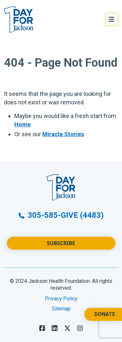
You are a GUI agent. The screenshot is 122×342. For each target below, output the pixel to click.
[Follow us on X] (67, 328)
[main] (61, 100)
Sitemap (61, 309)
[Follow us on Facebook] (42, 328)
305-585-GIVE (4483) (61, 215)
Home (22, 124)
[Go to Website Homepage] (18, 20)
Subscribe (61, 243)
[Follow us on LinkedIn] (55, 328)
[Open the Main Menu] (111, 19)
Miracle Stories (63, 134)
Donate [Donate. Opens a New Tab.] (104, 314)
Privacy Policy (61, 299)
